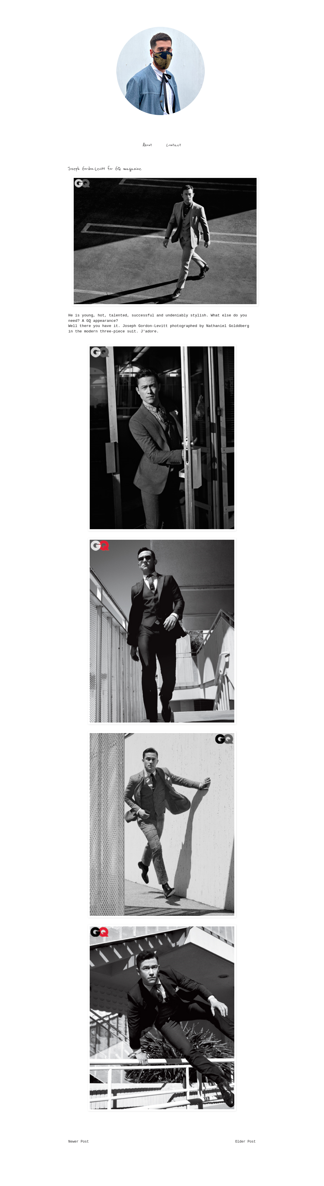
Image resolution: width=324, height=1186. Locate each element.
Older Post (245, 1142)
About (147, 145)
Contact (173, 145)
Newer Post (78, 1142)
